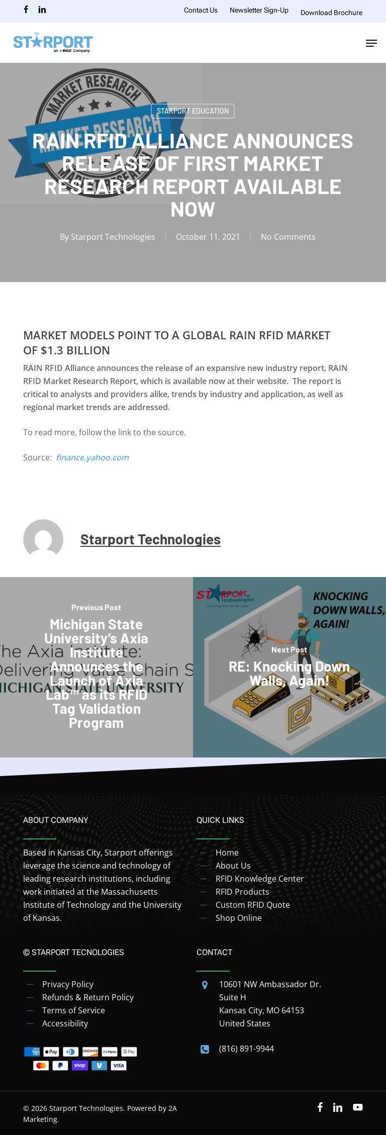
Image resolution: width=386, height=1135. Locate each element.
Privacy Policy (67, 984)
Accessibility (65, 1023)
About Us (233, 865)
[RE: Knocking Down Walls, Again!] (289, 668)
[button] (371, 43)
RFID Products (242, 891)
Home (227, 852)
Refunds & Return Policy (88, 997)
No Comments (288, 236)
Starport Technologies (113, 236)
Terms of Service (73, 1010)
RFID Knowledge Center (260, 878)
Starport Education (193, 111)
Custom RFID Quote (253, 904)
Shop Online (239, 917)
